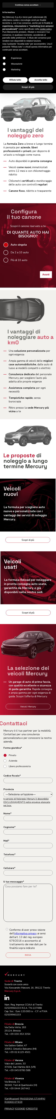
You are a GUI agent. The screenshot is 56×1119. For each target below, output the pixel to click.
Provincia (8, 789)
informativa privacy (25, 933)
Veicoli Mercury (28, 706)
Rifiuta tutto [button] (15, 1105)
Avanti (45, 274)
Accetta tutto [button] (40, 1105)
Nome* (7, 813)
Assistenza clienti (15, 88)
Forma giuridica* (12, 748)
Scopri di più (28, 540)
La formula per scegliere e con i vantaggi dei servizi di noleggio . (25, 513)
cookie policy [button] (46, 1055)
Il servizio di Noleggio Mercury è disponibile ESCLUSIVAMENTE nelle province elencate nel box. (26, 802)
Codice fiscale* (12, 775)
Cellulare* (9, 868)
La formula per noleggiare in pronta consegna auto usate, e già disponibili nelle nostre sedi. (27, 586)
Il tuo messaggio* (13, 881)
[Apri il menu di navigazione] (51, 5)
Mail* (6, 840)
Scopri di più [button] (28, 1113)
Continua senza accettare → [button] (28, 1031)
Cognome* (9, 827)
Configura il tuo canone (16, 66)
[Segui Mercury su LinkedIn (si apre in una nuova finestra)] (6, 999)
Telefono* (9, 854)
